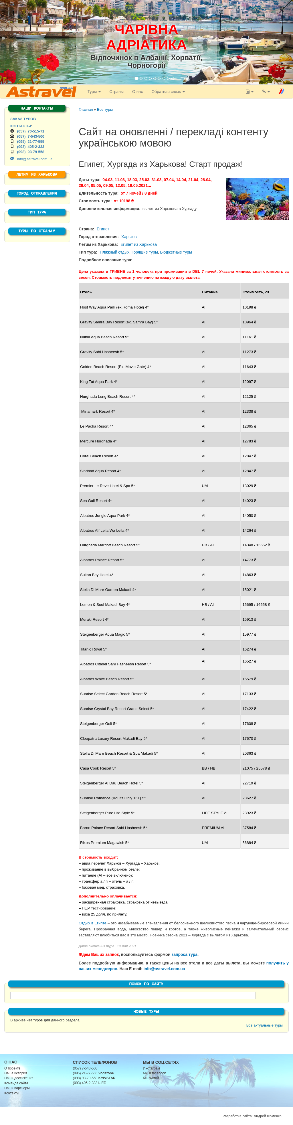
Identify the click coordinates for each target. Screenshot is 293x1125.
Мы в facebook (154, 1073)
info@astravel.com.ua (164, 968)
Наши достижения (18, 1078)
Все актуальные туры (264, 1025)
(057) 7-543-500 (30, 136)
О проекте (12, 1068)
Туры (93, 91)
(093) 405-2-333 (30, 147)
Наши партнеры (17, 1088)
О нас (136, 91)
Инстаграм (151, 1068)
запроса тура (184, 954)
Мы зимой (151, 1078)
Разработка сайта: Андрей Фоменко (252, 1116)
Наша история (15, 1073)
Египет (103, 229)
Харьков (129, 236)
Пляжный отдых (114, 252)
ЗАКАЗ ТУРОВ (23, 119)
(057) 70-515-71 (30, 131)
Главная (86, 109)
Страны (115, 91)
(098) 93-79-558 (30, 152)
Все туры (105, 109)
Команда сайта (16, 1083)
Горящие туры (145, 252)
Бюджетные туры (176, 252)
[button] (14, 43)
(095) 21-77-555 (30, 141)
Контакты (11, 1093)
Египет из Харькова (138, 244)
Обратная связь (167, 91)
